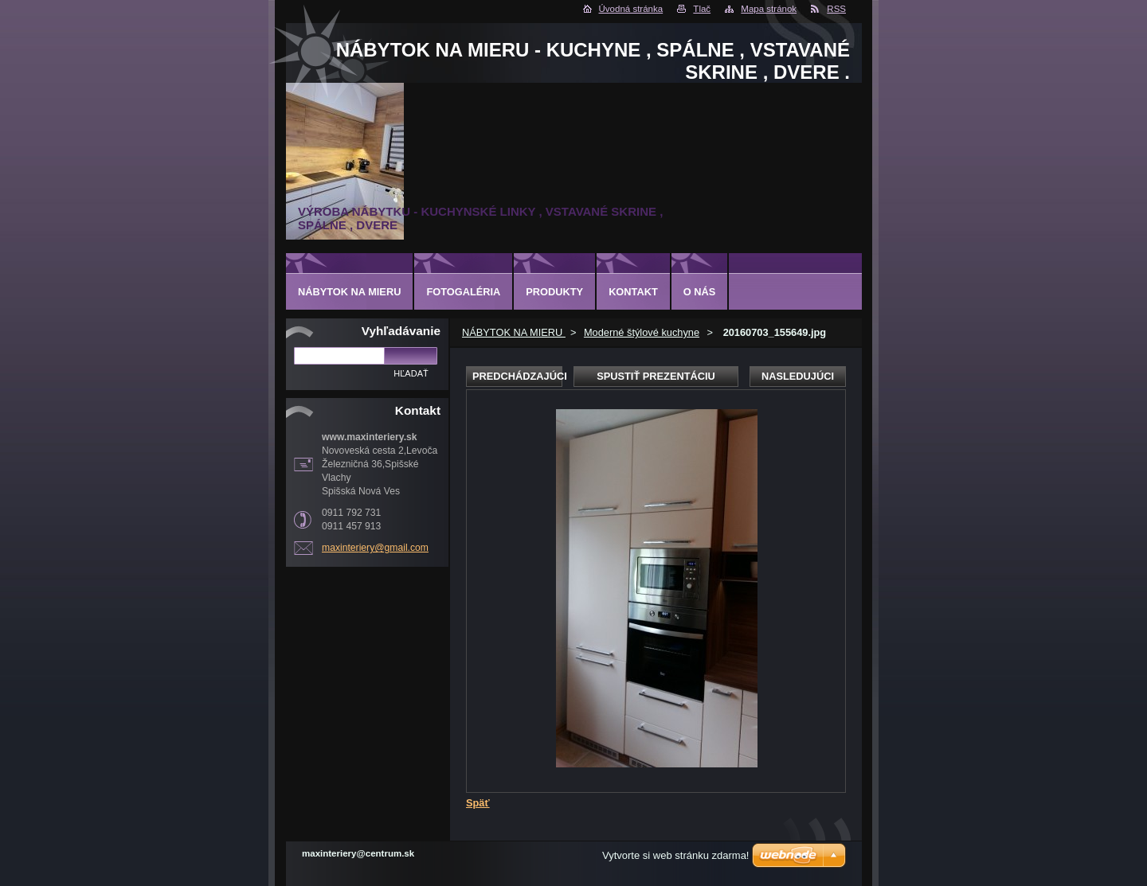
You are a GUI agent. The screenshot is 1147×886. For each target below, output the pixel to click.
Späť (478, 803)
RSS (836, 9)
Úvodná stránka (631, 9)
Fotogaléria (463, 292)
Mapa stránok (769, 9)
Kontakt (633, 292)
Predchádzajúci (517, 376)
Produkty (554, 292)
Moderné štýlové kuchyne (641, 332)
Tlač (702, 9)
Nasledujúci (797, 376)
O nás (699, 292)
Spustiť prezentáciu (656, 376)
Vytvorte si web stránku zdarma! (675, 855)
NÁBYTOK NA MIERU (514, 332)
